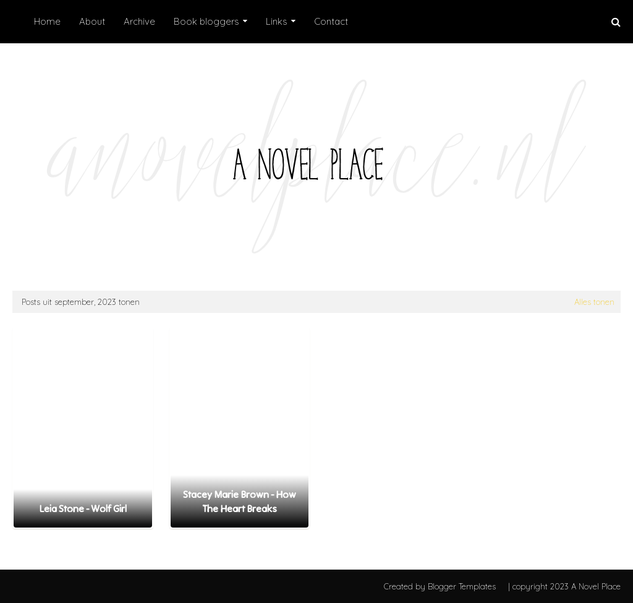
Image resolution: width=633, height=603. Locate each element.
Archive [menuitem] (139, 21)
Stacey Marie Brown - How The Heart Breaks (239, 501)
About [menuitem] (92, 21)
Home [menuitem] (47, 21)
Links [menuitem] (276, 21)
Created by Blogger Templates (440, 586)
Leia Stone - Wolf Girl (83, 508)
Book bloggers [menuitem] (206, 21)
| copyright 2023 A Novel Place (564, 586)
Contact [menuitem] (331, 21)
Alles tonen (594, 302)
